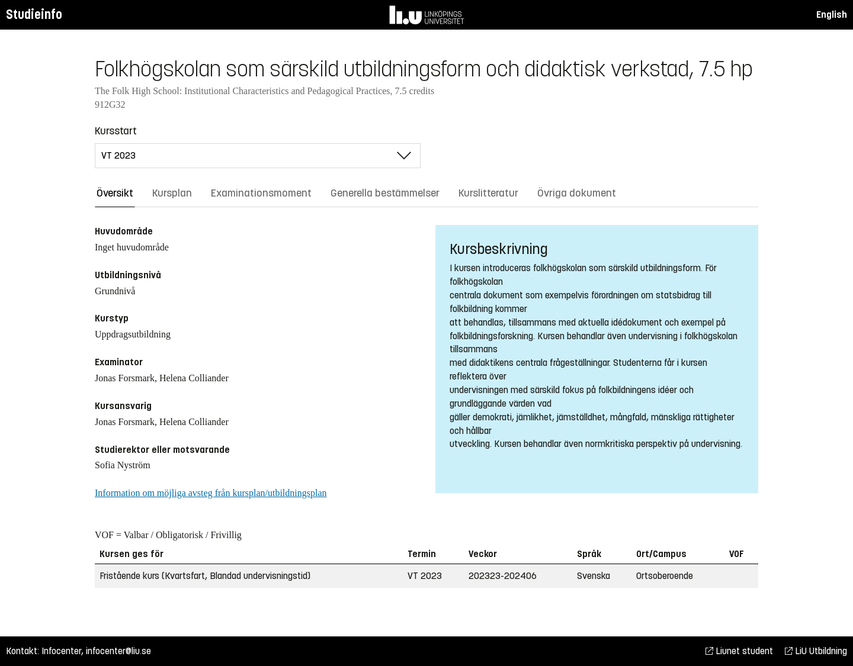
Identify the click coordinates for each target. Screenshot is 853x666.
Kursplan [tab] (172, 193)
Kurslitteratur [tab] (488, 193)
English (831, 14)
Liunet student (739, 651)
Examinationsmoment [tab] (261, 193)
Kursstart (116, 130)
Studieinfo (34, 14)
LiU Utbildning (816, 651)
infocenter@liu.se (118, 651)
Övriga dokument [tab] (576, 193)
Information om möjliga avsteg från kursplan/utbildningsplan (210, 493)
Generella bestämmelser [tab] (385, 193)
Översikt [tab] (115, 193)
